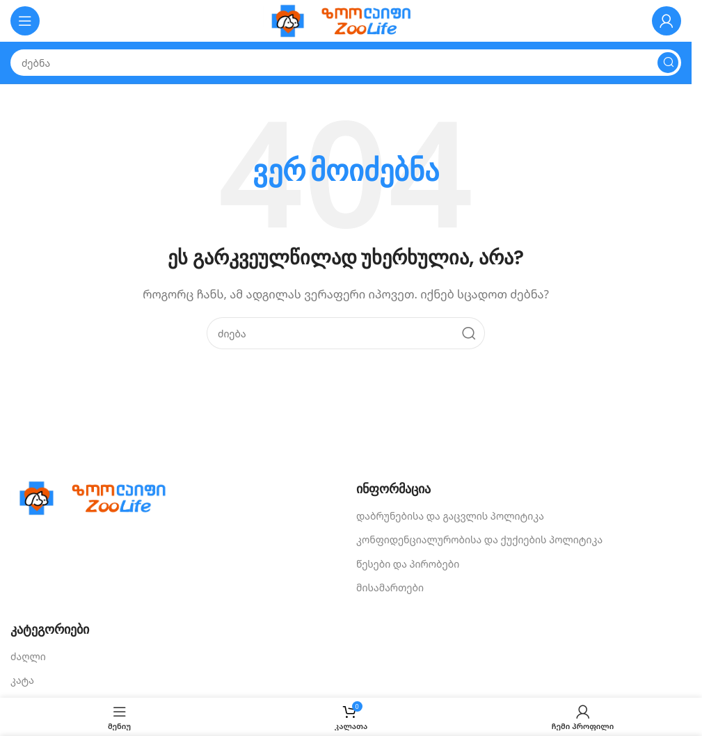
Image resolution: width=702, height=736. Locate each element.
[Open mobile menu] (25, 21)
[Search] (345, 62)
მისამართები (390, 587)
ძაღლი (28, 656)
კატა (22, 680)
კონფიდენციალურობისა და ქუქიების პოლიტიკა (479, 539)
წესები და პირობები (407, 563)
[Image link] (97, 497)
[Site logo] (346, 19)
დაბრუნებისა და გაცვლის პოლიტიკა (450, 515)
